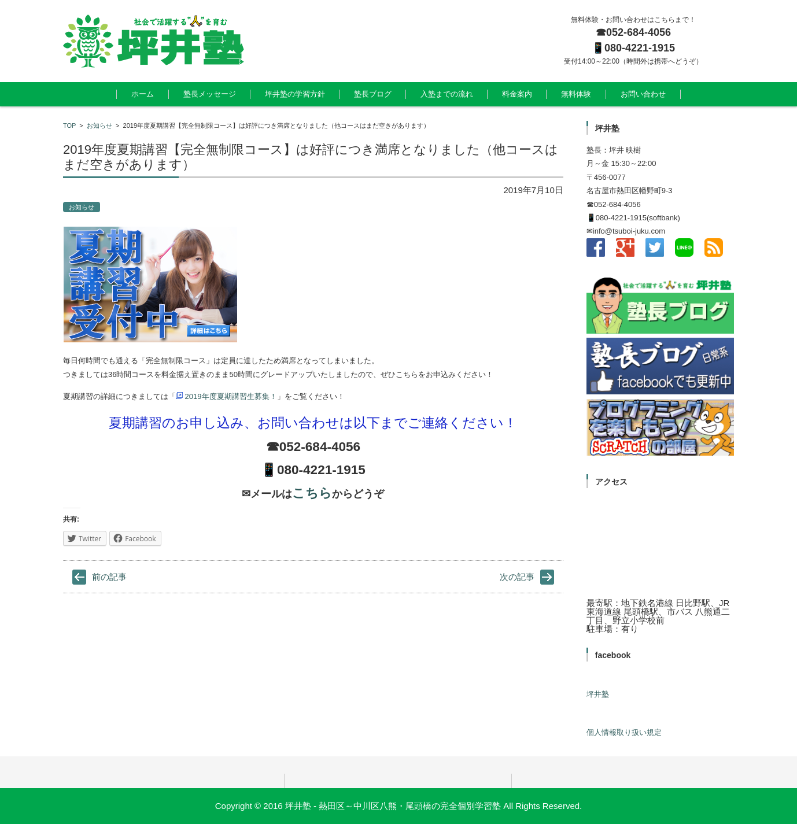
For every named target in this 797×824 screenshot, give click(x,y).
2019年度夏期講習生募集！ (226, 396)
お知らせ (99, 125)
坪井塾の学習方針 (295, 94)
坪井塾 (597, 694)
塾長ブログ (373, 94)
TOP (69, 125)
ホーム (142, 94)
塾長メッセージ (209, 94)
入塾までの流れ (446, 94)
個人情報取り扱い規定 (624, 732)
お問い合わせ (643, 94)
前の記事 (109, 577)
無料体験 (576, 94)
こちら (312, 493)
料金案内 (517, 94)
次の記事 (517, 577)
